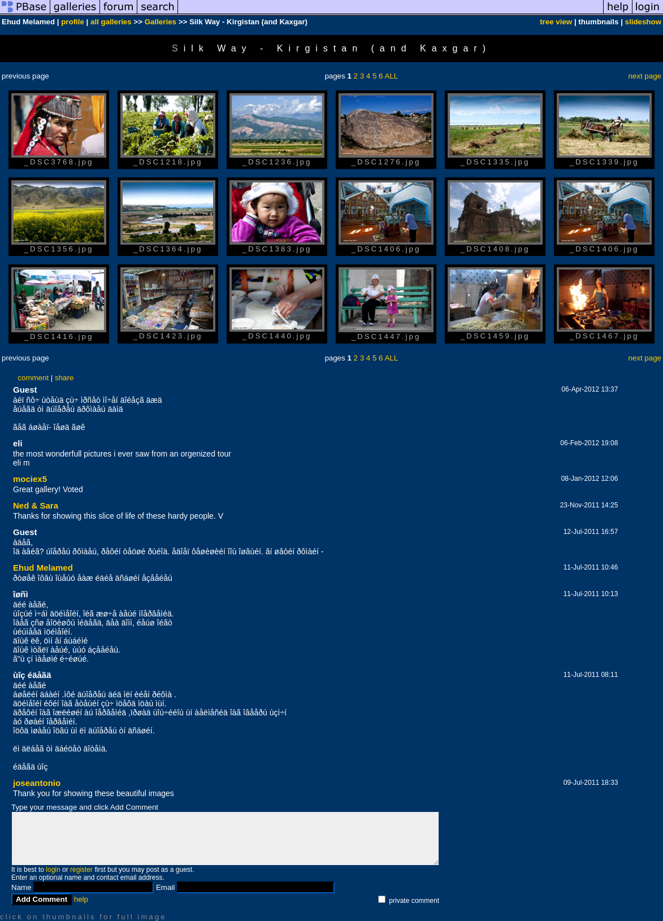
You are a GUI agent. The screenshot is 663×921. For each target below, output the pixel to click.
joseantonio (36, 783)
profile (72, 22)
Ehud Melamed (43, 567)
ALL (391, 76)
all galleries (111, 22)
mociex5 (30, 479)
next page (644, 76)
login (53, 870)
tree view (556, 22)
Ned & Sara (35, 505)
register (81, 870)
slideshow (643, 22)
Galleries (160, 22)
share (64, 377)
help (81, 899)
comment (33, 377)
